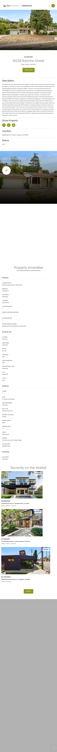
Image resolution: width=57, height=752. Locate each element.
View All (28, 591)
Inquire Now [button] (28, 70)
